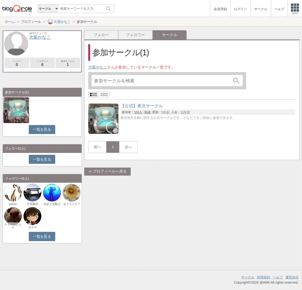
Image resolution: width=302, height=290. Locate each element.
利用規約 (263, 277)
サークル (247, 277)
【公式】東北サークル (16, 119)
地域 (147, 112)
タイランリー (71, 204)
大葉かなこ (97, 67)
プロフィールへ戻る (110, 171)
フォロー (101, 35)
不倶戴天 (32, 204)
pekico (13, 204)
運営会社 (292, 277)
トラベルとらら (12, 226)
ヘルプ (278, 277)
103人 (138, 112)
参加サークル (67, 63)
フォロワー (135, 35)
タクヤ (32, 227)
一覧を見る (42, 129)
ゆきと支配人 (52, 204)
